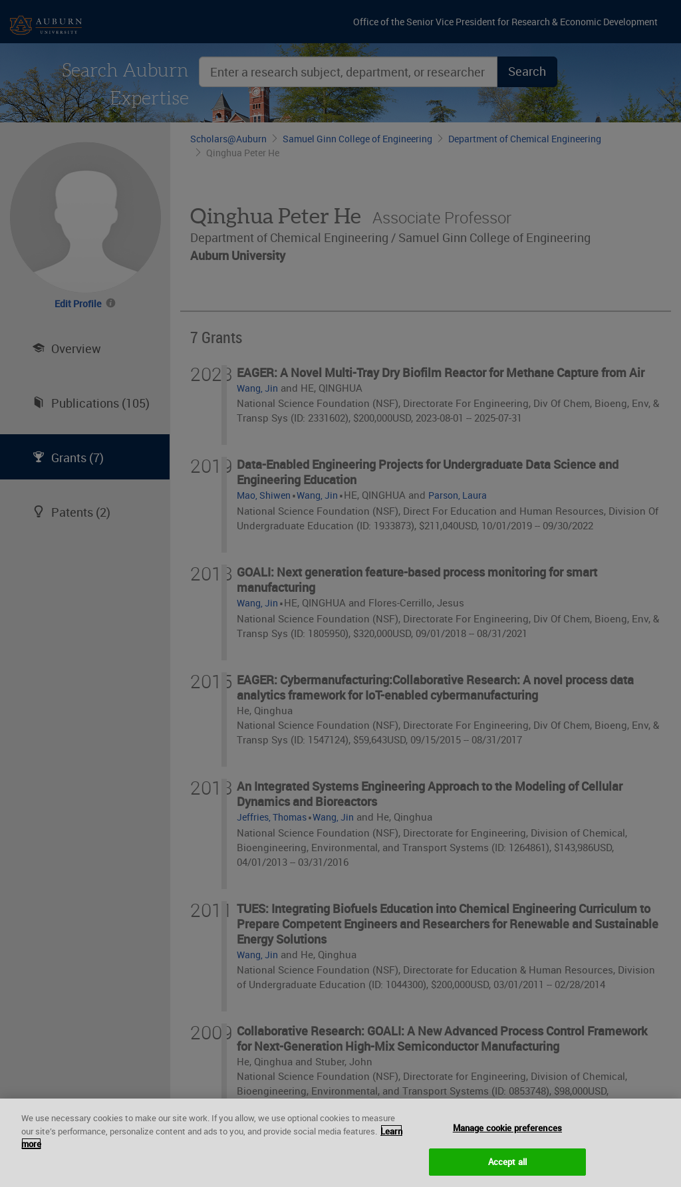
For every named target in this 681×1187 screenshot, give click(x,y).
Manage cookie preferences (507, 1137)
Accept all (507, 1170)
